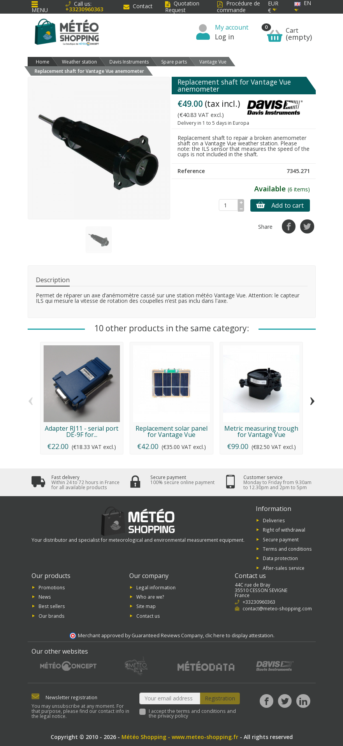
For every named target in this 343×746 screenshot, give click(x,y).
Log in (224, 36)
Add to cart (280, 205)
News (45, 597)
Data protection (280, 558)
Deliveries (274, 520)
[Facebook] (266, 701)
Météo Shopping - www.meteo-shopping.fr (179, 737)
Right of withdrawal (284, 530)
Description (53, 280)
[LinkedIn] (303, 701)
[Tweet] (307, 226)
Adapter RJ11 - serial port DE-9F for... (81, 431)
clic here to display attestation (239, 635)
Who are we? (150, 597)
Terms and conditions (287, 549)
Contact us (148, 615)
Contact (138, 6)
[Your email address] (169, 698)
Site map (146, 606)
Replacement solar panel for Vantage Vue (171, 431)
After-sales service (283, 567)
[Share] (289, 226)
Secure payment (281, 539)
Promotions (52, 587)
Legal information (156, 587)
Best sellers (52, 606)
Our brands (52, 615)
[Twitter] (285, 701)
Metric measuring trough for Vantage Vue (261, 431)
